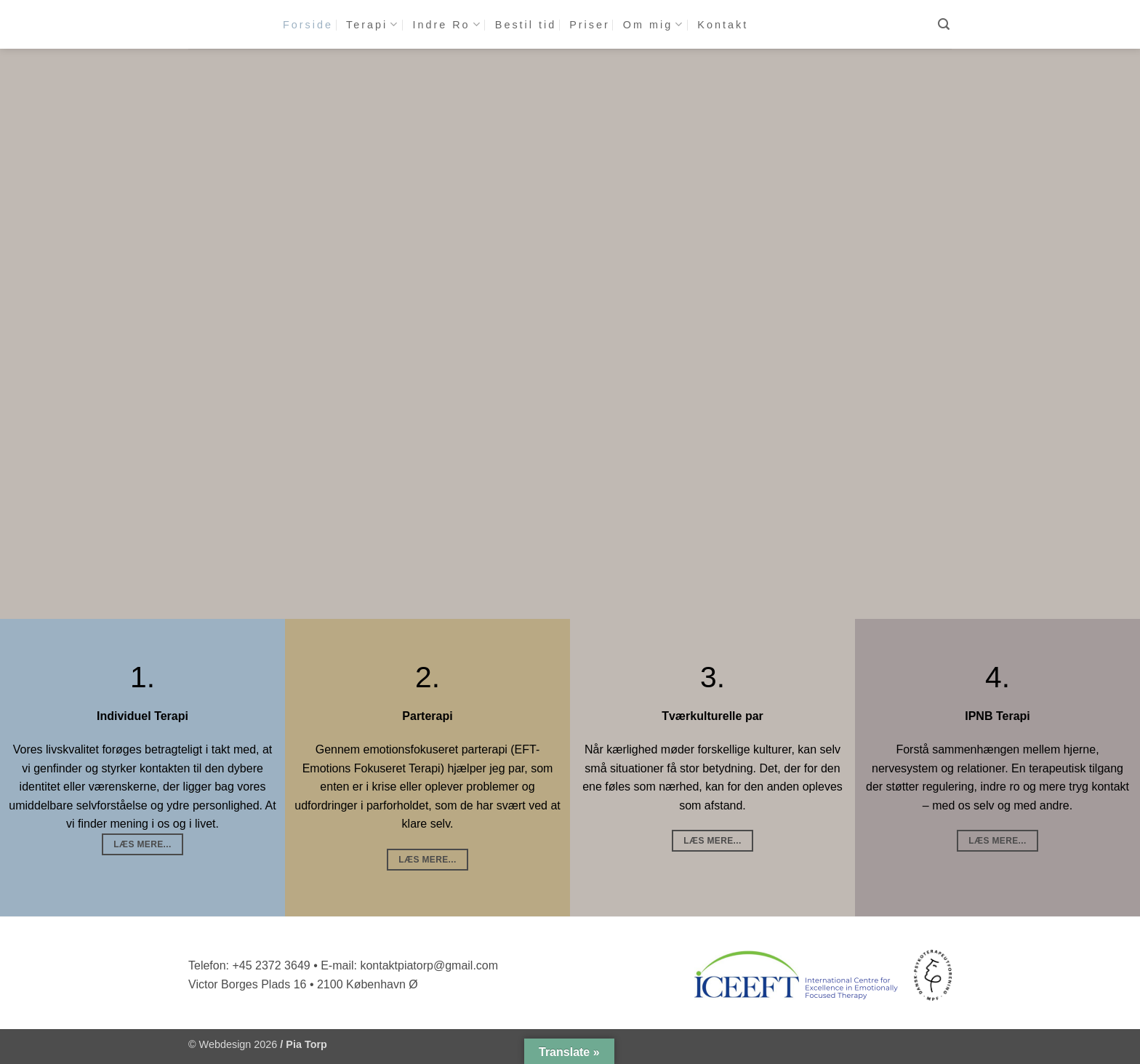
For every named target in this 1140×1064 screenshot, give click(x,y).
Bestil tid (525, 25)
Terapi (372, 24)
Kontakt (722, 25)
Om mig (654, 24)
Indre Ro (446, 24)
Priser (589, 25)
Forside (308, 25)
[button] (945, 24)
